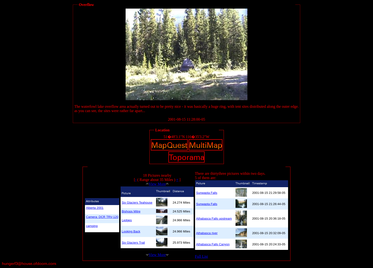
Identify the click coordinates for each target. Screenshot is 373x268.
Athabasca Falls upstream (214, 218)
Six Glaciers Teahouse (137, 202)
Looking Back (131, 231)
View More (157, 184)
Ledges (127, 220)
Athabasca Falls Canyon (213, 244)
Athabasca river (206, 233)
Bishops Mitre (131, 211)
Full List (201, 256)
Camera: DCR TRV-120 (102, 217)
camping (92, 226)
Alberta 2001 (94, 208)
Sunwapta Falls (206, 193)
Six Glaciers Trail (133, 242)
